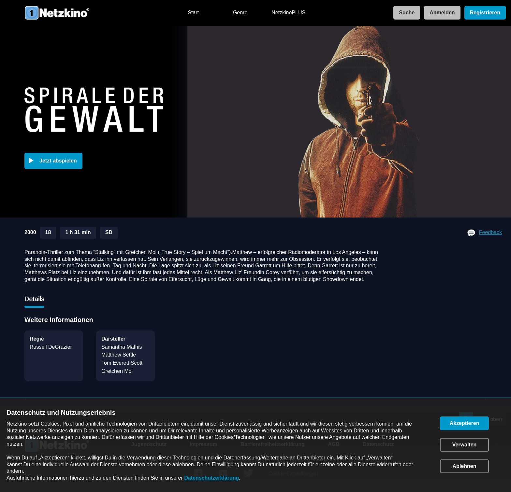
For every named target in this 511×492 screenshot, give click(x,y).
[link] (404, 13)
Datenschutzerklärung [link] (211, 478)
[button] (54, 161)
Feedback (490, 232)
